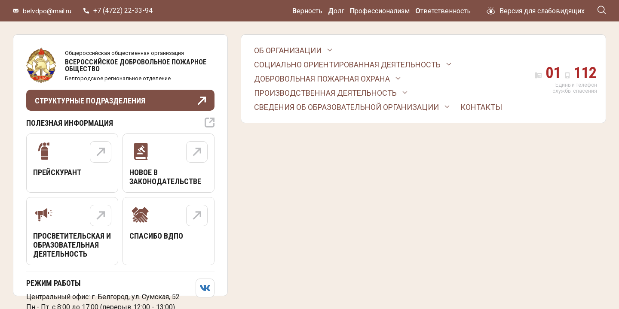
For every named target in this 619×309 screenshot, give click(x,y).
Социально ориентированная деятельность (347, 64)
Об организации (288, 50)
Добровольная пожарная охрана (322, 78)
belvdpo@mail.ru (48, 11)
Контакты (481, 107)
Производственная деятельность (325, 92)
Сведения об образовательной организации (346, 107)
